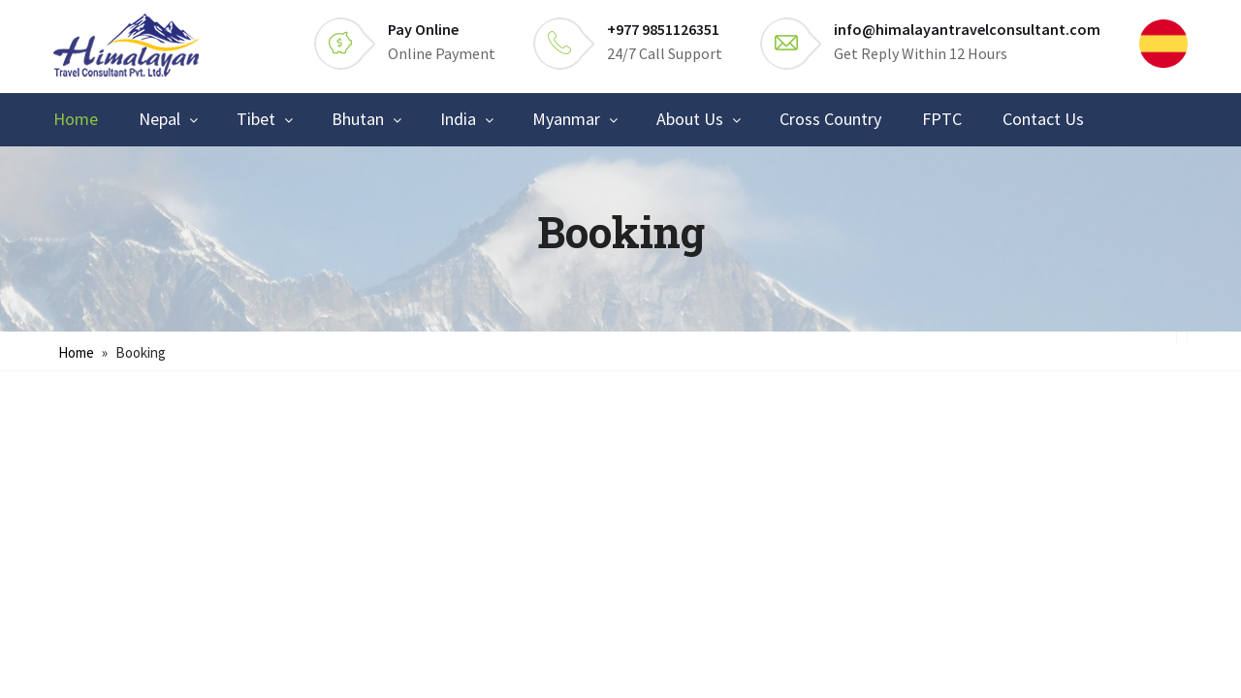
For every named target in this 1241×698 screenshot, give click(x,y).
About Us (689, 119)
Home (75, 119)
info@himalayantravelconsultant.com (967, 29)
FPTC (942, 119)
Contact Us (1043, 119)
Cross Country (830, 119)
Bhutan (358, 119)
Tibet (256, 119)
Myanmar (566, 119)
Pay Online (423, 29)
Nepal (159, 119)
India (458, 119)
